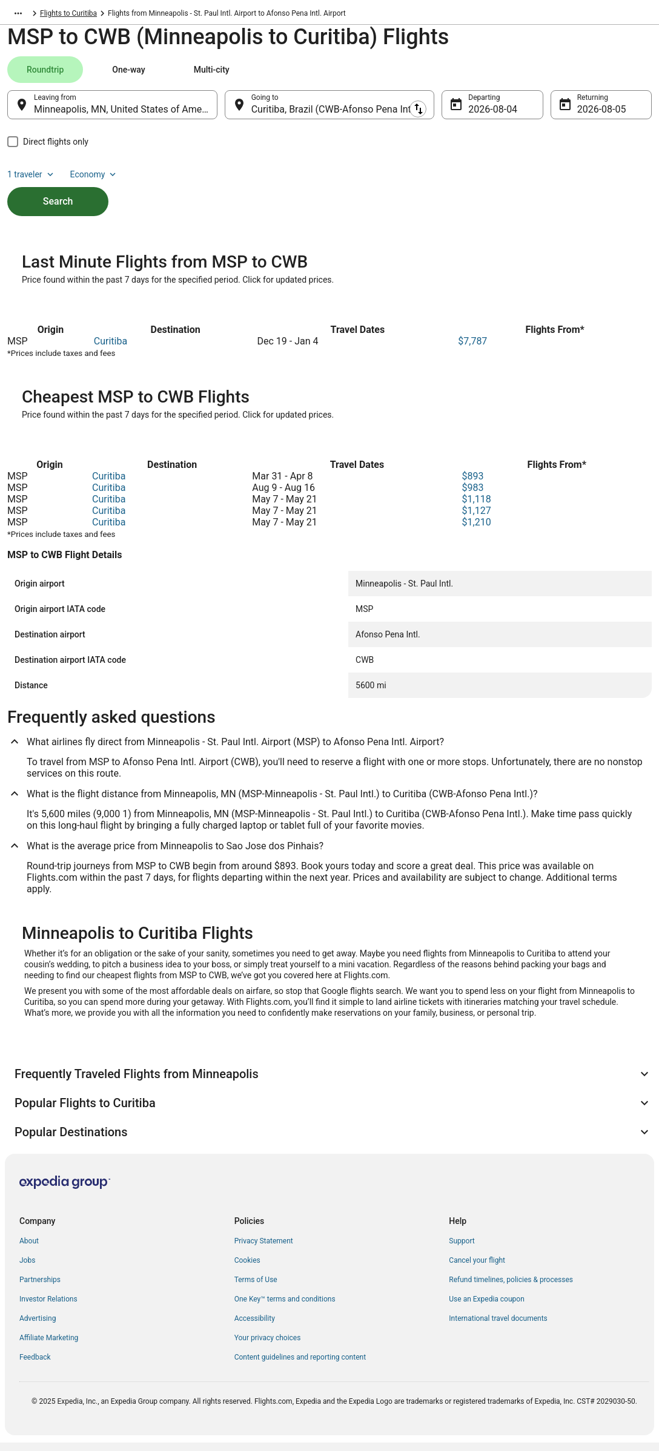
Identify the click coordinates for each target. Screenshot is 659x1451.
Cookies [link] (247, 1269)
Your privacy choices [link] (267, 1346)
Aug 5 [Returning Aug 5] (589, 115)
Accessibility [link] (254, 1327)
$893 (473, 484)
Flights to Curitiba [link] (147, 15)
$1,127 (476, 519)
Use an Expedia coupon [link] (486, 1307)
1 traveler (550, 75)
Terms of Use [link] (255, 1288)
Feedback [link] (35, 1365)
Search (58, 186)
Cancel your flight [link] (477, 1269)
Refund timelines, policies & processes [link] (511, 1288)
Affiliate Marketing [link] (48, 1346)
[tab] (45, 75)
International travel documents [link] (498, 1327)
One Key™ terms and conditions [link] (285, 1307)
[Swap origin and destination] (224, 110)
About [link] (29, 1249)
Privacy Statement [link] (263, 1249)
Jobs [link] (27, 1269)
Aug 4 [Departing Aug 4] (480, 115)
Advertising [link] (37, 1327)
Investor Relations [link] (48, 1307)
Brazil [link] (65, 15)
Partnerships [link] (40, 1288)
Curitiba (110, 349)
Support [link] (461, 1249)
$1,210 (476, 530)
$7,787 (472, 349)
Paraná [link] (96, 15)
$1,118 (476, 507)
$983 (473, 496)
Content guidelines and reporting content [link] (300, 1365)
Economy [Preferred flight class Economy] (613, 75)
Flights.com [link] (26, 15)
